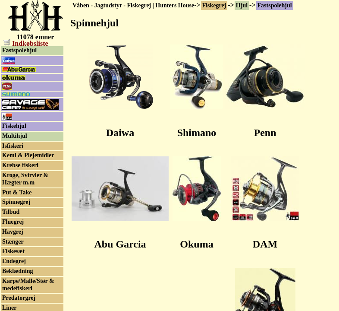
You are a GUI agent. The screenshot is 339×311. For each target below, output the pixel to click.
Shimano (197, 132)
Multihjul (14, 136)
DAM (265, 244)
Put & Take (16, 192)
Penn (265, 132)
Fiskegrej (214, 5)
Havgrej (12, 231)
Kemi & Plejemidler (28, 155)
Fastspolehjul (274, 5)
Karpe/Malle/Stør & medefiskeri (28, 285)
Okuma (196, 244)
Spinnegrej (16, 202)
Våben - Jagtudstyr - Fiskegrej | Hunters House (133, 5)
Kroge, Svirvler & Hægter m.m (25, 179)
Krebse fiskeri (20, 165)
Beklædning (17, 271)
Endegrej (14, 261)
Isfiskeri (12, 146)
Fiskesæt (13, 251)
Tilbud (10, 212)
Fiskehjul (14, 126)
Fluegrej (13, 222)
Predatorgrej (18, 298)
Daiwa (120, 132)
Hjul (242, 5)
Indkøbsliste (25, 43)
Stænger (13, 241)
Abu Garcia (120, 244)
